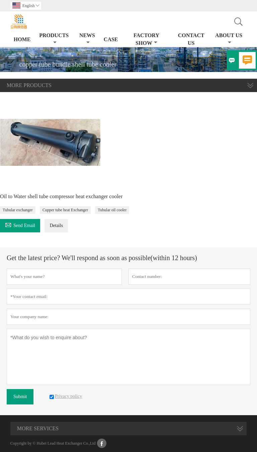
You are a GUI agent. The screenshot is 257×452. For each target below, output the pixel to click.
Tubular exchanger (18, 210)
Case (111, 39)
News (87, 38)
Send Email (20, 224)
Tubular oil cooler (112, 210)
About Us (228, 38)
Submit (20, 396)
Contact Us (191, 39)
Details (56, 225)
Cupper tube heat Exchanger (65, 210)
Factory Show (146, 39)
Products (54, 38)
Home (22, 39)
